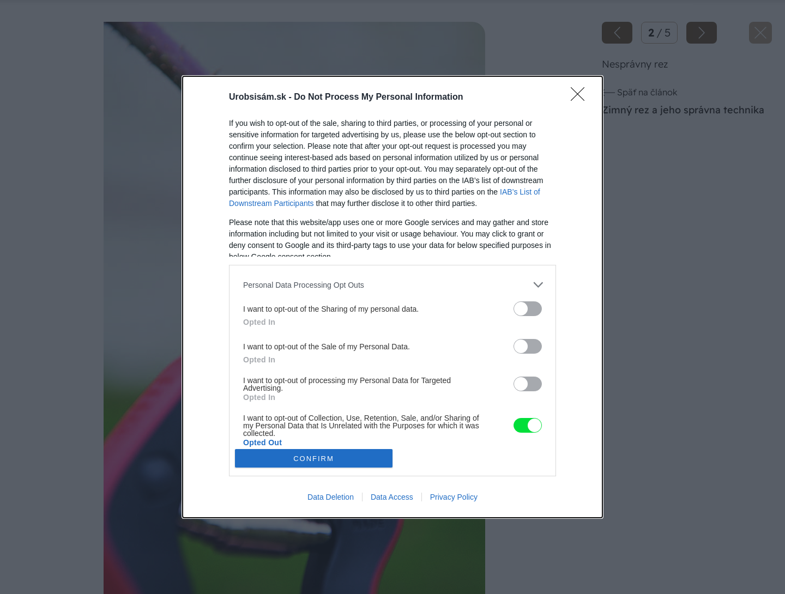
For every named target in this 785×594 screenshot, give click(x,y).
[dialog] (392, 297)
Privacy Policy (454, 497)
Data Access (392, 497)
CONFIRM (313, 458)
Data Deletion (330, 497)
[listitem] (392, 284)
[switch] (528, 308)
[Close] (581, 97)
